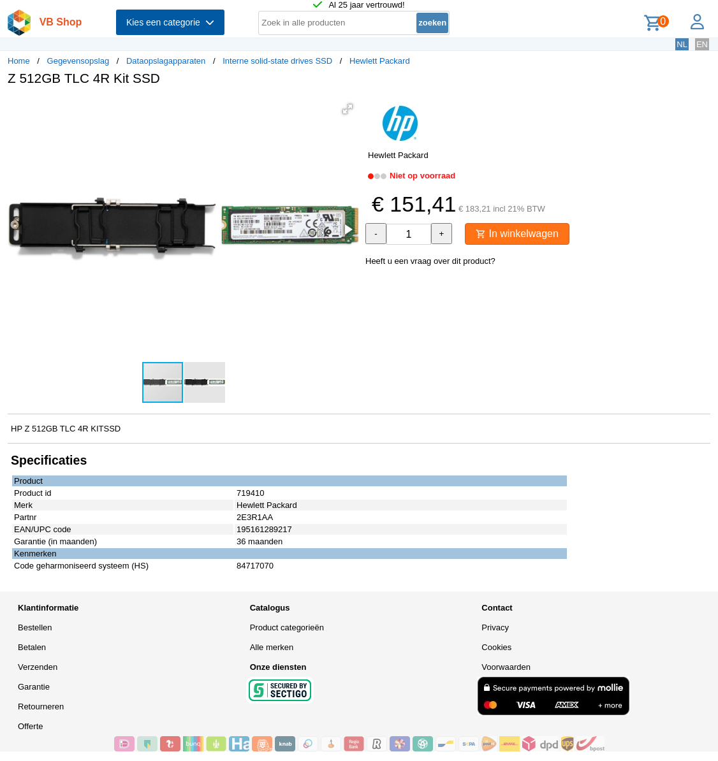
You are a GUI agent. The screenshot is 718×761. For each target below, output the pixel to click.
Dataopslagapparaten (165, 61)
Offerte (30, 726)
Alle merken (272, 647)
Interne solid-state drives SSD (277, 61)
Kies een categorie (170, 22)
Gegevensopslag (78, 61)
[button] (347, 109)
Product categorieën (287, 627)
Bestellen (35, 627)
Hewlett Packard (379, 61)
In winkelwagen (517, 233)
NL (682, 44)
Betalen (32, 647)
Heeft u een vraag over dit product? (430, 261)
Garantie (34, 687)
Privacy (495, 627)
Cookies (496, 647)
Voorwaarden (506, 667)
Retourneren (41, 706)
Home (19, 61)
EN (702, 44)
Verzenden (37, 667)
